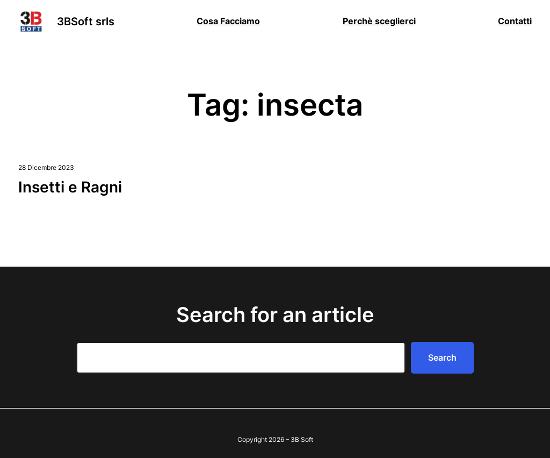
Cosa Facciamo (228, 21)
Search (442, 357)
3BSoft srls (85, 21)
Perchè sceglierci (379, 21)
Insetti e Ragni (70, 187)
